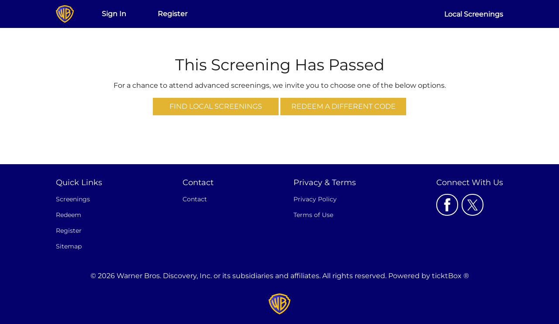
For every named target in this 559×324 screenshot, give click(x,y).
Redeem (68, 215)
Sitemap (69, 246)
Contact (195, 199)
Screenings (73, 199)
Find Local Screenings (215, 106)
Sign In (114, 14)
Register (172, 14)
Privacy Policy (315, 199)
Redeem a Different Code (343, 106)
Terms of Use (313, 215)
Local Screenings (473, 14)
